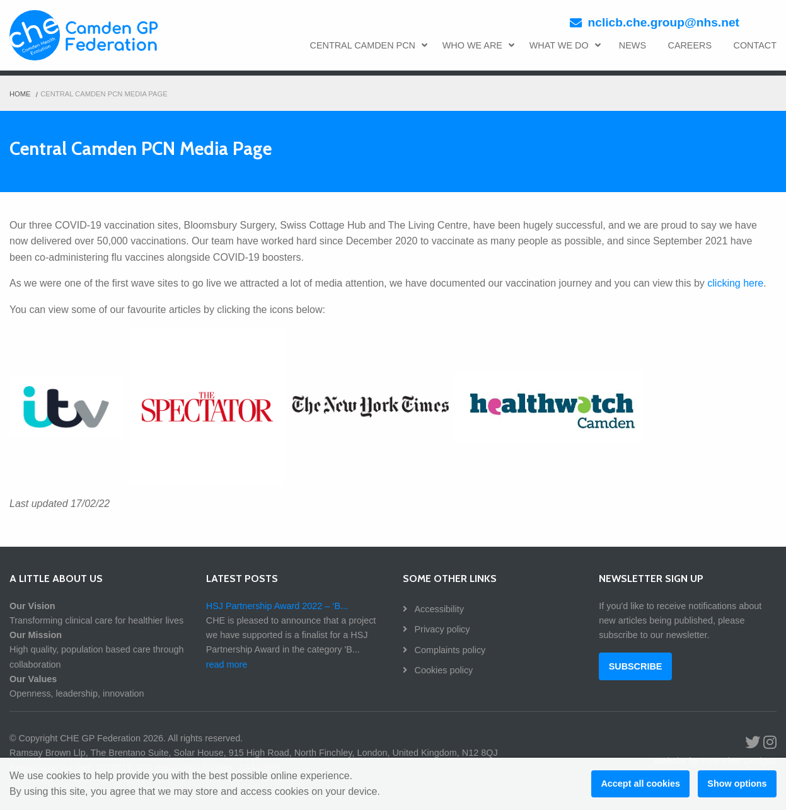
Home (20, 94)
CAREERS (690, 45)
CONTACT (755, 45)
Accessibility (438, 609)
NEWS (632, 45)
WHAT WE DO (565, 45)
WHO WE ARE (478, 45)
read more (227, 664)
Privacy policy (441, 629)
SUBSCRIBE (635, 666)
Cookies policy (442, 670)
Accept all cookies (640, 784)
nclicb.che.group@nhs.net (663, 22)
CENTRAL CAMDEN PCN (369, 45)
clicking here (735, 283)
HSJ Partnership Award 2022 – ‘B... (277, 606)
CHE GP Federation (87, 38)
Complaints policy (449, 650)
